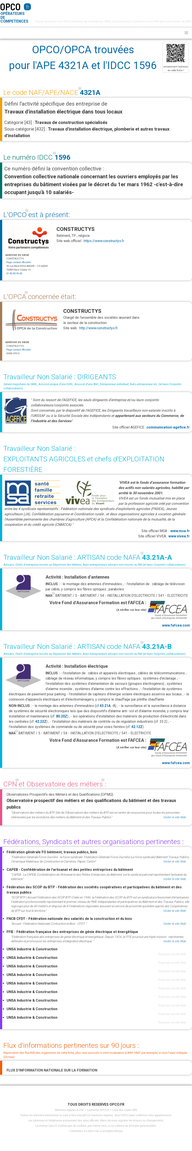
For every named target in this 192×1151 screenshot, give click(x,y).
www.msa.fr (180, 531)
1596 (62, 157)
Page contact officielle (18, 262)
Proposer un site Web (172, 954)
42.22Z (40, 721)
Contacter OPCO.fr (98, 1110)
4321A (90, 92)
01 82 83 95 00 (14, 273)
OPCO (10, 6)
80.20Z (61, 716)
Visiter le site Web (174, 817)
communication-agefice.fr (168, 427)
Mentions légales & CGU (69, 1110)
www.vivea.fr (179, 536)
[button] (186, 33)
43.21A (105, 706)
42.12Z (137, 727)
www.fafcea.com (168, 613)
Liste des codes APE (124, 1110)
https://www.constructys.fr (104, 241)
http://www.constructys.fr (98, 328)
